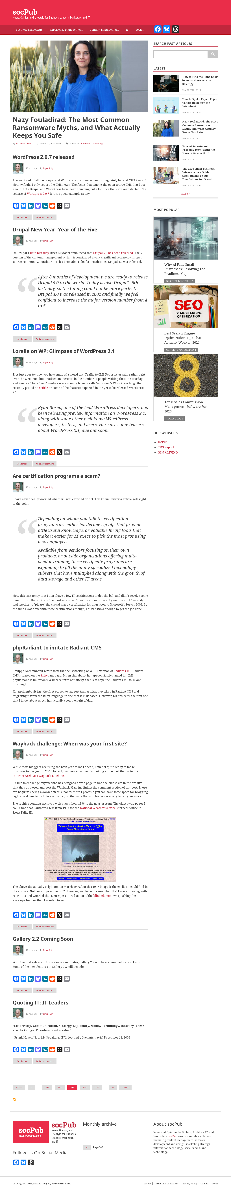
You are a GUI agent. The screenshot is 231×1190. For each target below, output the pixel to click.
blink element (103, 896)
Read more (24, 218)
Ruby (44, 675)
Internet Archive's (25, 776)
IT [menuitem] (127, 29)
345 (97, 1087)
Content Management (181, 349)
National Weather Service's (99, 808)
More (184, 193)
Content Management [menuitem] (104, 29)
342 (60, 1087)
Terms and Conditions (166, 1183)
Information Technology (91, 143)
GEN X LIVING (168, 452)
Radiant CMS (122, 671)
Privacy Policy (189, 1183)
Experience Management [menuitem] (66, 29)
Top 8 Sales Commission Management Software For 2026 (185, 406)
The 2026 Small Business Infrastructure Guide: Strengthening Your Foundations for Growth (198, 174)
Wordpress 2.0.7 (38, 194)
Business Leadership (179, 281)
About (147, 1183)
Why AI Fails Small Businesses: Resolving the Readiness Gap (184, 269)
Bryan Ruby (48, 168)
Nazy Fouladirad (24, 143)
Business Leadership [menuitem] (29, 29)
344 (85, 1087)
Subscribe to (14, 1099)
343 (73, 1088)
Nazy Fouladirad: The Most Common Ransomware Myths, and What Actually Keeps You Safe (76, 127)
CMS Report (166, 447)
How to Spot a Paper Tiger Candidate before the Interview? (199, 102)
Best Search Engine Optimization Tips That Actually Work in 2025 (182, 338)
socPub (25, 12)
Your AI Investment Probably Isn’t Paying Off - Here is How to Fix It (199, 150)
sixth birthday (39, 253)
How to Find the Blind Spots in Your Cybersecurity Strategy (200, 80)
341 (48, 1087)
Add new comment (45, 217)
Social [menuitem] (139, 29)
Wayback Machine (51, 776)
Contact (205, 1183)
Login (215, 1183)
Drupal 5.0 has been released (113, 253)
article (43, 388)
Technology (174, 418)
